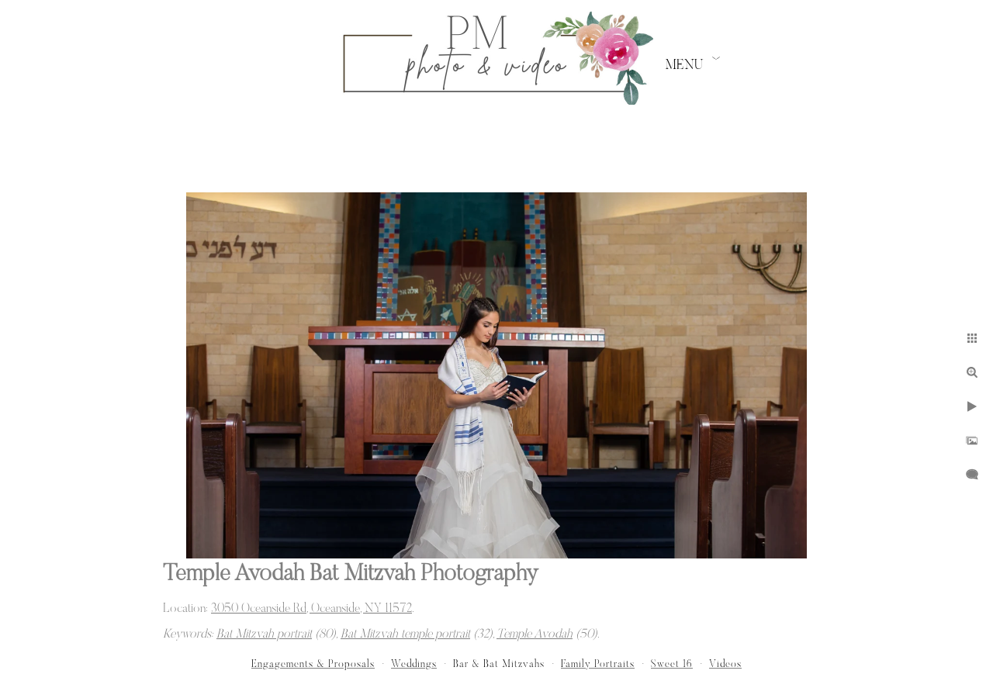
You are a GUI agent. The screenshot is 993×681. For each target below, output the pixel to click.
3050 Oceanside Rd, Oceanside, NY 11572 (311, 609)
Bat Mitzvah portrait (264, 634)
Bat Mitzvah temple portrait (405, 634)
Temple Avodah (534, 634)
